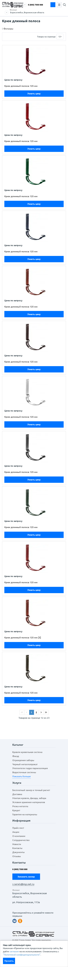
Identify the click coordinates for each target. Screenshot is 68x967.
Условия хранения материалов (28, 802)
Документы (18, 852)
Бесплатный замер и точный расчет (31, 790)
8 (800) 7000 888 (35, 5)
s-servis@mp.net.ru (23, 884)
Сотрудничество (21, 840)
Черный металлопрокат (25, 764)
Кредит (16, 810)
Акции (15, 832)
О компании (18, 836)
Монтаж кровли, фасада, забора (29, 798)
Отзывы (16, 856)
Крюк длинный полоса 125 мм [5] (22, 637)
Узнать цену (34, 93)
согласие (14, 951)
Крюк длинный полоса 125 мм (21, 86)
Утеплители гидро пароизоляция (30, 768)
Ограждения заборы (23, 760)
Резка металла (20, 806)
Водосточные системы (24, 772)
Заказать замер (52, 4)
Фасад (15, 756)
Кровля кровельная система (27, 752)
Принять (9, 961)
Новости (16, 844)
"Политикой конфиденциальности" (21, 954)
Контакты (17, 848)
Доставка (17, 794)
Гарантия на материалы (24, 814)
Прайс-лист (18, 828)
